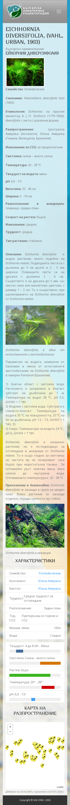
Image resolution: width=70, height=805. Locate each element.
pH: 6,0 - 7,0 (17, 694)
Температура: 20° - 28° (25, 682)
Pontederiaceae (50, 573)
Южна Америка (49, 581)
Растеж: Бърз (18, 670)
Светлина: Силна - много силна (32, 658)
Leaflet (60, 787)
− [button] (10, 731)
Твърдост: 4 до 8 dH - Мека (29, 646)
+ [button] (10, 726)
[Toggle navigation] (59, 11)
